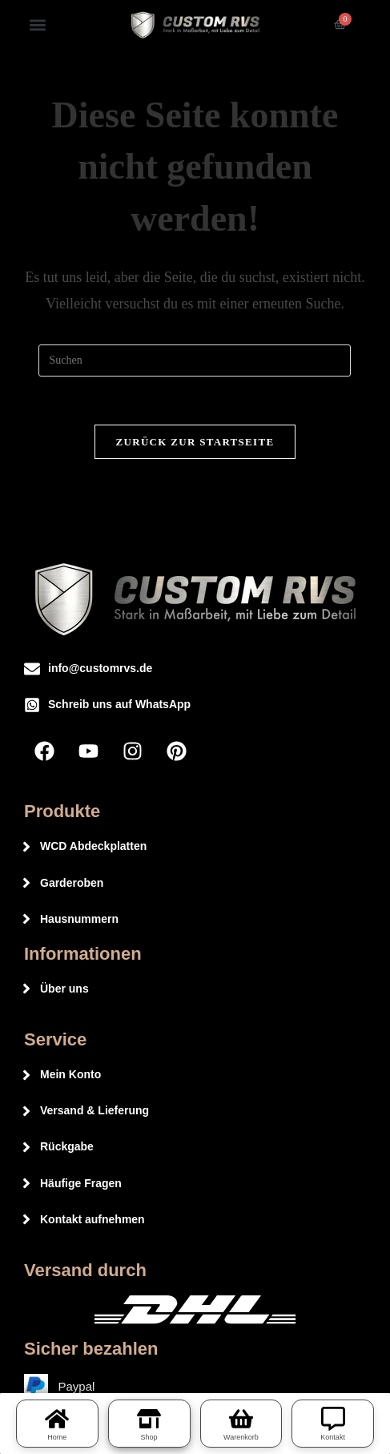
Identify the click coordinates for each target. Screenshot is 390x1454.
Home (56, 1437)
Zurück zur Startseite (195, 442)
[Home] (57, 1419)
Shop (149, 1437)
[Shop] (149, 1419)
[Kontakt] (333, 1419)
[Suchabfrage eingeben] (194, 360)
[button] (37, 24)
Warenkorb (241, 1437)
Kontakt (332, 1437)
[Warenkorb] (241, 1419)
